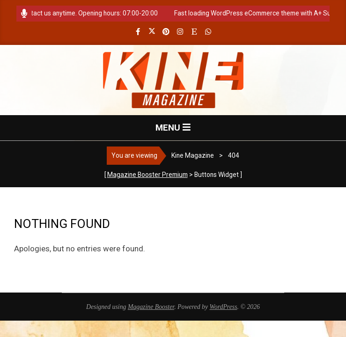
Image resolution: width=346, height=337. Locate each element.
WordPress (223, 306)
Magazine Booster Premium (147, 174)
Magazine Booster (151, 306)
